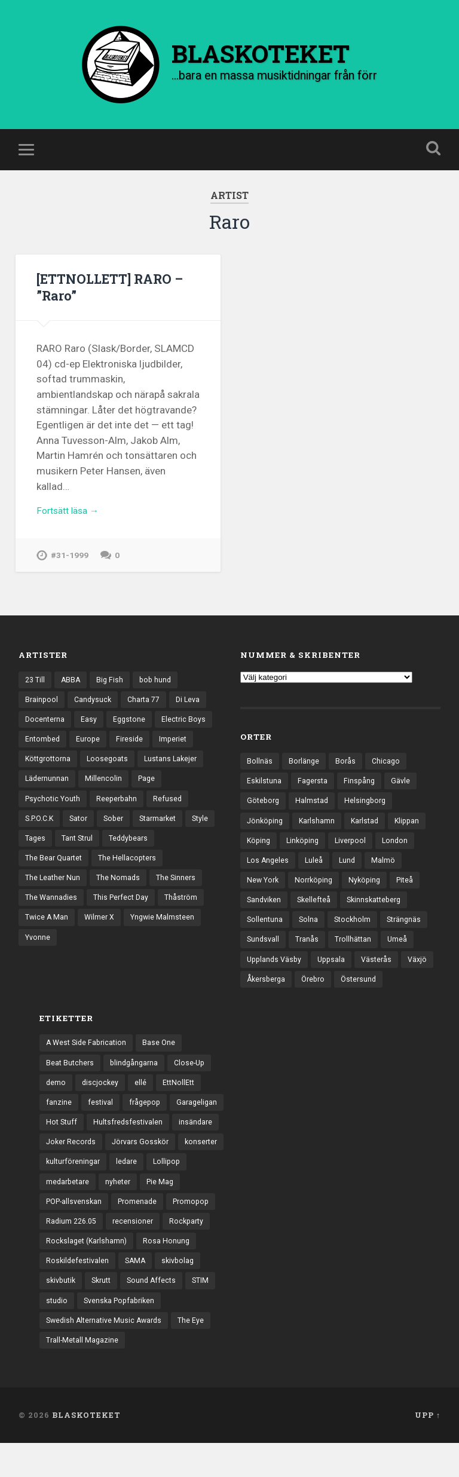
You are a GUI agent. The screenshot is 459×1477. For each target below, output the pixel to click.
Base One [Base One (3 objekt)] (163, 1062)
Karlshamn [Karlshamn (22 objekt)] (319, 831)
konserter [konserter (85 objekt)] (208, 1165)
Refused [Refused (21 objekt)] (39, 833)
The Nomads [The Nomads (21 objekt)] (47, 916)
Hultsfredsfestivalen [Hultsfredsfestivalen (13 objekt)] (131, 1145)
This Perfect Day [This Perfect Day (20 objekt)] (54, 937)
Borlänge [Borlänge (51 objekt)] (304, 769)
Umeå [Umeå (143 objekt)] (401, 956)
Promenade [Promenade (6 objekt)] (143, 1228)
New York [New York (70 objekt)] (264, 894)
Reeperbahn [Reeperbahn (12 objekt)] (155, 812)
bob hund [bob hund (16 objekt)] (159, 687)
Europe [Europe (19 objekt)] (151, 750)
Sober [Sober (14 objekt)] (165, 833)
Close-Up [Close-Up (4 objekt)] (195, 1082)
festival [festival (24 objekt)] (101, 1124)
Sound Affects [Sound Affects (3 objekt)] (158, 1311)
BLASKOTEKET (86, 1449)
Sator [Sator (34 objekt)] (128, 833)
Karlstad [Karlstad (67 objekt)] (369, 831)
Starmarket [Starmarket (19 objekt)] (45, 854)
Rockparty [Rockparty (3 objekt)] (192, 1249)
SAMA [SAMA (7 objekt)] (138, 1290)
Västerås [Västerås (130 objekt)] (382, 977)
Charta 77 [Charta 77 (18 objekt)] (148, 708)
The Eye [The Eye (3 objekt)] (198, 1352)
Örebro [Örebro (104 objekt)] (354, 998)
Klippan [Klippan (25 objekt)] (413, 831)
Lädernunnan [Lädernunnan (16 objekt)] (119, 791)
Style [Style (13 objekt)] (90, 854)
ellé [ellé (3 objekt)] (142, 1103)
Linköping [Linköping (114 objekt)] (305, 852)
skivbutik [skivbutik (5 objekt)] (62, 1311)
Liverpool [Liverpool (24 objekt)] (355, 852)
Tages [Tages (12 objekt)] (125, 854)
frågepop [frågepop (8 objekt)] (147, 1124)
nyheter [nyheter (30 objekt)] (121, 1207)
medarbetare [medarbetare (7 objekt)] (69, 1207)
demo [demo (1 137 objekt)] (56, 1103)
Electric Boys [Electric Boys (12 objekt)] (48, 750)
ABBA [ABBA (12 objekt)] (73, 687)
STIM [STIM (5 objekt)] (209, 1311)
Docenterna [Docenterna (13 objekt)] (45, 729)
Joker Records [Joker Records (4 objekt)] (72, 1165)
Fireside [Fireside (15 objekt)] (194, 750)
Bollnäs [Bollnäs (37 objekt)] (260, 769)
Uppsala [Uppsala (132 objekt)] (335, 977)
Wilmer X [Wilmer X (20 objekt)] (41, 957)
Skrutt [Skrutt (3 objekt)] (105, 1311)
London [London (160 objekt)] (401, 852)
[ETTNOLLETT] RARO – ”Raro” (114, 295)
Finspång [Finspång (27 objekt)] (363, 790)
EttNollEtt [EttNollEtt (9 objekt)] (181, 1103)
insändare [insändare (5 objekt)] (200, 1145)
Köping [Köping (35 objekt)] (259, 852)
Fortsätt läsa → (71, 520)
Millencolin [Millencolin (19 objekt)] (176, 791)
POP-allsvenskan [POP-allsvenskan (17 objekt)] (76, 1228)
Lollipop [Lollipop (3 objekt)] (172, 1186)
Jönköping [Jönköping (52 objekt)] (266, 831)
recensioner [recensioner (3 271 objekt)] (137, 1249)
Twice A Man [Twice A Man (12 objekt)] (173, 937)
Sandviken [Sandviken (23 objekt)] (265, 915)
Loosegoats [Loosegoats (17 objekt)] (158, 771)
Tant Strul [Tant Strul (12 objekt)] (169, 854)
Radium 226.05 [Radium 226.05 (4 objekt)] (73, 1249)
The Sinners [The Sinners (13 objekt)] (106, 916)
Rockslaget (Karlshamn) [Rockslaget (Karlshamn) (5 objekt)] (88, 1269)
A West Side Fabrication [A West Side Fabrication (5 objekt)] (88, 1062)
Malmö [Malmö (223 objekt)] (387, 873)
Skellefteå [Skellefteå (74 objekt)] (317, 915)
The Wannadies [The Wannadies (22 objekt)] (170, 916)
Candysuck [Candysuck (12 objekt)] (94, 708)
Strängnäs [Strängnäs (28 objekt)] (408, 935)
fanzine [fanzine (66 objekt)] (59, 1124)
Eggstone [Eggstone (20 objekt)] (132, 729)
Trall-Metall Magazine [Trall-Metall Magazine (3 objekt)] (83, 1373)
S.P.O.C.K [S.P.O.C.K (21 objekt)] (86, 833)
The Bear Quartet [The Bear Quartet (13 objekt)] (113, 875)
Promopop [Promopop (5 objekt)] (199, 1228)
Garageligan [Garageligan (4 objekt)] (201, 1124)
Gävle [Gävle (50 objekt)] (405, 790)
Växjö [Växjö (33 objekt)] (257, 998)
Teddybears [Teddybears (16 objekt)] (46, 875)
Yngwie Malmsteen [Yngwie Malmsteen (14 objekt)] (106, 957)
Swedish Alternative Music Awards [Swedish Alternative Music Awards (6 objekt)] (107, 1352)
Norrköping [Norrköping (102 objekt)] (318, 894)
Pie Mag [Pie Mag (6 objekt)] (165, 1207)
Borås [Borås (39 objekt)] (346, 769)
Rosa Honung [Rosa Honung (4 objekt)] (170, 1269)
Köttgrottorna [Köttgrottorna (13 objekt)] (96, 771)
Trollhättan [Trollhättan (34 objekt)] (356, 956)
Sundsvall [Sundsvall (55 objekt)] (264, 956)
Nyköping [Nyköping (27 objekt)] (371, 894)
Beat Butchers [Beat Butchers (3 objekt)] (71, 1082)
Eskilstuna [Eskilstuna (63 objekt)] (265, 790)
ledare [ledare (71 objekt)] (131, 1186)
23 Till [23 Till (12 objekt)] (36, 687)
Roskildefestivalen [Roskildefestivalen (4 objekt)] (78, 1290)
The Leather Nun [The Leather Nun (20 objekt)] (130, 895)
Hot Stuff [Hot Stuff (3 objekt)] (62, 1145)
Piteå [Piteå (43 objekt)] (413, 894)
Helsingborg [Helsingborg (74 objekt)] (369, 811)
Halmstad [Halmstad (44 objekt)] (315, 811)
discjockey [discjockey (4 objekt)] (101, 1103)
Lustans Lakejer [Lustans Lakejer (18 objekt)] (53, 791)
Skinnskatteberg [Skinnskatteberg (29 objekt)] (380, 915)
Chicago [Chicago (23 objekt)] (388, 769)
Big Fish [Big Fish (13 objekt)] (113, 687)
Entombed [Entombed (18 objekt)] (105, 750)
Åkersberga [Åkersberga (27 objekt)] (304, 998)
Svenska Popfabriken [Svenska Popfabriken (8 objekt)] (123, 1332)
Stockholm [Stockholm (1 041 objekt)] (355, 935)
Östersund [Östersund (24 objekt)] (402, 998)
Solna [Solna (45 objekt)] (310, 935)
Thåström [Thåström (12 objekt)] (117, 937)
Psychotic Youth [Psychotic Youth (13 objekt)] (89, 812)
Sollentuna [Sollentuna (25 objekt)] (265, 935)
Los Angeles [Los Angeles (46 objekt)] (268, 873)
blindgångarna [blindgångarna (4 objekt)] (137, 1082)
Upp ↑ (427, 1449)
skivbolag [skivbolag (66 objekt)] (183, 1290)
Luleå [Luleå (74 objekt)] (316, 873)
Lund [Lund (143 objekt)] (350, 873)
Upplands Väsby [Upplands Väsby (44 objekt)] (276, 977)
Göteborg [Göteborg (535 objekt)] (264, 811)
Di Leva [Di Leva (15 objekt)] (194, 708)
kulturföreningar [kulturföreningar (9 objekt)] (74, 1186)
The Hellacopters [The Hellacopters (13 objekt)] (55, 895)
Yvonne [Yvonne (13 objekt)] (169, 957)
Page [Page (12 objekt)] (34, 812)
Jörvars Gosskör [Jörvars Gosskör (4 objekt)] (145, 1165)
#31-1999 (70, 566)
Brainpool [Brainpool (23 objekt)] (42, 708)
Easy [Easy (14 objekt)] (90, 729)
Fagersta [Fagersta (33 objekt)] (315, 790)
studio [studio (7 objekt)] (57, 1332)
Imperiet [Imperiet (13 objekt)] (39, 771)
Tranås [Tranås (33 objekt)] (309, 956)
